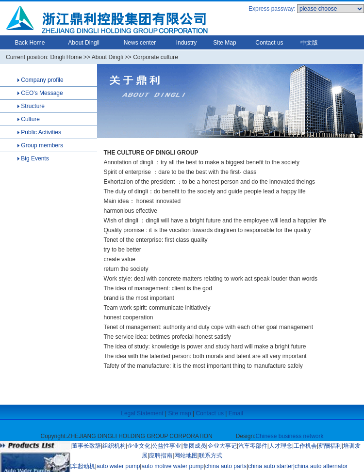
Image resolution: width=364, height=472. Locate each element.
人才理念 (280, 445)
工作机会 (305, 445)
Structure (32, 106)
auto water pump (118, 466)
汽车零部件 (252, 445)
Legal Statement (142, 413)
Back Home (30, 42)
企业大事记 (222, 445)
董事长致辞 (86, 445)
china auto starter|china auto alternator (297, 466)
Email (236, 413)
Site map (179, 413)
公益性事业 (166, 445)
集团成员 (194, 445)
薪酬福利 (330, 445)
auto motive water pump (172, 466)
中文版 (309, 42)
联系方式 (210, 455)
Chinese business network (289, 436)
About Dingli (83, 42)
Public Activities (41, 132)
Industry (186, 42)
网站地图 (186, 455)
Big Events (35, 158)
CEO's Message (42, 93)
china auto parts (226, 466)
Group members (42, 145)
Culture (29, 119)
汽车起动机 (80, 466)
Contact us (269, 42)
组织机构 (114, 445)
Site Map (224, 42)
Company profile (41, 80)
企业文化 (138, 445)
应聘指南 (160, 455)
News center (140, 42)
